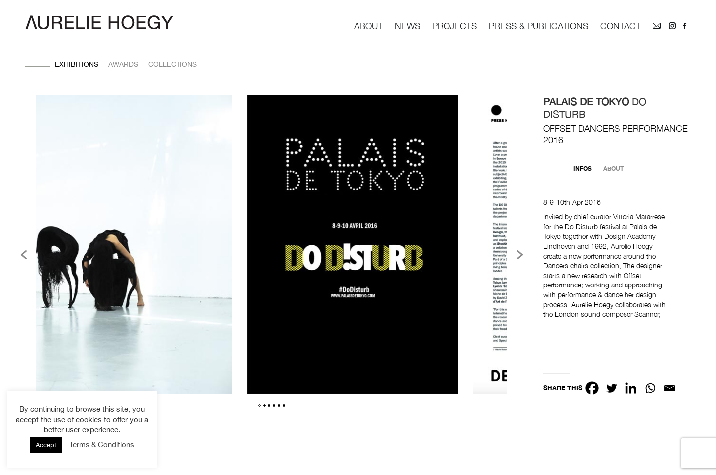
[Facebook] (592, 388)
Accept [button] (46, 445)
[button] (23, 254)
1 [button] (259, 405)
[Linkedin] (630, 388)
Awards (123, 64)
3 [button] (269, 405)
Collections (172, 64)
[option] (352, 246)
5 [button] (279, 405)
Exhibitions (76, 64)
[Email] (669, 388)
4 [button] (274, 405)
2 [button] (264, 405)
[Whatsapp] (650, 388)
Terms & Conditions (101, 444)
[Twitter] (611, 388)
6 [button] (284, 405)
